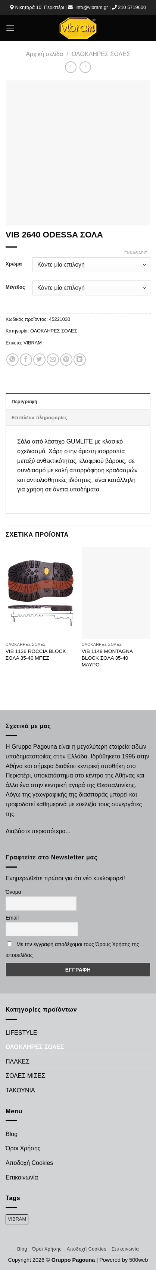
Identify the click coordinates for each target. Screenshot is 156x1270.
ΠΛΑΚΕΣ (17, 1061)
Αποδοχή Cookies (29, 1163)
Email (12, 918)
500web (138, 1260)
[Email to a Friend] (53, 359)
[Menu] (10, 28)
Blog (12, 1134)
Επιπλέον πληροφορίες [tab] (39, 417)
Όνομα (13, 892)
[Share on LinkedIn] (80, 359)
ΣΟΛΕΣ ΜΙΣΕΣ (25, 1076)
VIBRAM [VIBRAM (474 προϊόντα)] (17, 1219)
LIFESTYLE (21, 1033)
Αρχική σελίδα (44, 54)
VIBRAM (33, 343)
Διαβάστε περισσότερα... (38, 831)
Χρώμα (14, 264)
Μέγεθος (15, 287)
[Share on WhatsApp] (12, 359)
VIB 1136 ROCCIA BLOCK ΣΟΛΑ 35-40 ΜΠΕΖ (36, 654)
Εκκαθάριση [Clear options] (137, 253)
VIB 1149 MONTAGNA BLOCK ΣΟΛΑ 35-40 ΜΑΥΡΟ (107, 657)
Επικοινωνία (22, 1177)
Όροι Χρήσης (23, 1148)
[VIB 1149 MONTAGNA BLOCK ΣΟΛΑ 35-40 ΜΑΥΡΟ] (116, 593)
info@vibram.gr (91, 7)
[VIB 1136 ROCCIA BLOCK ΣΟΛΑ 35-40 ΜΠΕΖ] (40, 593)
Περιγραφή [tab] (24, 401)
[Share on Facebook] (26, 359)
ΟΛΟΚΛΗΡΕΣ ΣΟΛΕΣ (101, 54)
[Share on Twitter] (39, 359)
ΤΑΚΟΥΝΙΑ (20, 1090)
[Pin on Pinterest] (66, 359)
